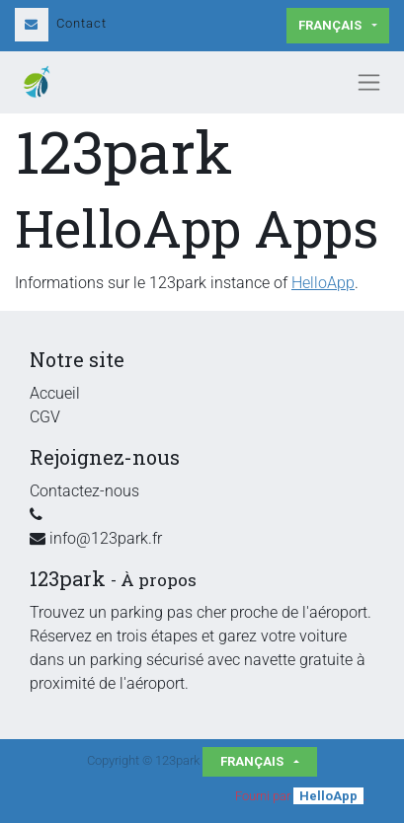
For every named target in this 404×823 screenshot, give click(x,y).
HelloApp (323, 282)
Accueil (55, 393)
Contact (61, 23)
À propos (159, 579)
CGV (45, 417)
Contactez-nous (84, 491)
